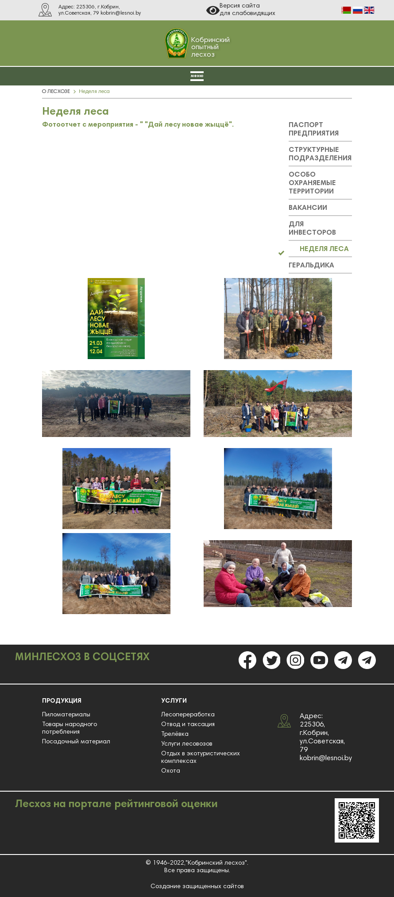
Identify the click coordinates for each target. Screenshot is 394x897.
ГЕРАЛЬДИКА (311, 265)
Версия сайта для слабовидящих (240, 10)
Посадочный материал (76, 742)
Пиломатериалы (66, 715)
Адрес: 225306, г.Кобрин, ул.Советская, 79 (322, 733)
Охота (170, 771)
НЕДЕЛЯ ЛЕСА (324, 249)
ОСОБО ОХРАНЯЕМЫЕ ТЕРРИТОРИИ (312, 183)
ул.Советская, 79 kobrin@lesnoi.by (99, 13)
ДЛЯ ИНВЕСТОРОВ (312, 228)
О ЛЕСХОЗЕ (56, 91)
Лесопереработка (188, 715)
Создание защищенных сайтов (197, 887)
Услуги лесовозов (186, 744)
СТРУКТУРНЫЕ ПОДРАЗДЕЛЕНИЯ (320, 154)
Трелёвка (175, 734)
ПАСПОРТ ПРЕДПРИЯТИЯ (314, 129)
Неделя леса (94, 91)
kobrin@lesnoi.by (326, 758)
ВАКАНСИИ (308, 208)
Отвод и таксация (188, 725)
